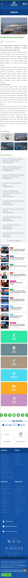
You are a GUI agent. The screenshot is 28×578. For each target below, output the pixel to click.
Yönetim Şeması (5, 455)
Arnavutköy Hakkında (20, 486)
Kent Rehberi (4, 512)
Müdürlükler (4, 464)
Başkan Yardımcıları (6, 462)
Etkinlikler (18, 460)
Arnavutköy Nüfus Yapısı (21, 490)
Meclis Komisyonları (6, 466)
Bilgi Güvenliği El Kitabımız (7, 478)
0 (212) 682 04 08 (14, 555)
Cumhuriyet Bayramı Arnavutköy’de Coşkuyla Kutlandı (13, 226)
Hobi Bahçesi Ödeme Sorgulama (6, 489)
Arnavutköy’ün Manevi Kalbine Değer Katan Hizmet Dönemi (13, 234)
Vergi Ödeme (4, 497)
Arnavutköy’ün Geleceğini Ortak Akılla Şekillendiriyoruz (13, 218)
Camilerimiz (18, 514)
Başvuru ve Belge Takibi (7, 493)
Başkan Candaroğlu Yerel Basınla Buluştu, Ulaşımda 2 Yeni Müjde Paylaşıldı (13, 160)
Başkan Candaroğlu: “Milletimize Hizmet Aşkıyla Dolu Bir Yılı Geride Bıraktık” (13, 168)
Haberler (18, 457)
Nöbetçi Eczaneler (20, 464)
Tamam (6, 574)
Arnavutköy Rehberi (20, 496)
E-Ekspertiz (4, 491)
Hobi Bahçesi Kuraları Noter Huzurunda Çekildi (13, 184)
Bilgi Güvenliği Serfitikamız (7, 476)
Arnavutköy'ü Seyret (20, 501)
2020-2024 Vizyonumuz (7, 470)
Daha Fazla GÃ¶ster (14, 240)
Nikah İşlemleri (5, 503)
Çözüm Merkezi (5, 507)
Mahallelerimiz (19, 492)
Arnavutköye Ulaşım (20, 488)
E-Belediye (4, 499)
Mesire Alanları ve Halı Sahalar (20, 512)
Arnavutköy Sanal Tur (20, 503)
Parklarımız (18, 507)
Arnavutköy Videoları (20, 499)
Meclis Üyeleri (5, 460)
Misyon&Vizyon (5, 459)
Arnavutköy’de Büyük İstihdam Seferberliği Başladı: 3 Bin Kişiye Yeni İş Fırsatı (13, 176)
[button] (1, 434)
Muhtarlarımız (19, 494)
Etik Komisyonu (5, 468)
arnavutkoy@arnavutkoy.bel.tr (14, 552)
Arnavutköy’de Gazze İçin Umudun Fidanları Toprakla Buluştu (13, 202)
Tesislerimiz (18, 505)
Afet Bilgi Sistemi (5, 486)
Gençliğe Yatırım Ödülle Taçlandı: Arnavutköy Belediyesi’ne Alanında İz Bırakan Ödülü (13, 193)
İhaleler (17, 462)
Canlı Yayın (18, 455)
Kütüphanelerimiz (20, 509)
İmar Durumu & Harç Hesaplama (6, 509)
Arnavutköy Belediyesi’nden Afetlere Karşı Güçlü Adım (13, 210)
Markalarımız (5, 474)
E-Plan (3, 495)
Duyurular (18, 459)
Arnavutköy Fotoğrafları (21, 498)
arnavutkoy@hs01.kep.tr (14, 553)
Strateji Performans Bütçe (7, 472)
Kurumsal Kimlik (5, 457)
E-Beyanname (5, 505)
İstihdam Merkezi (5, 501)
